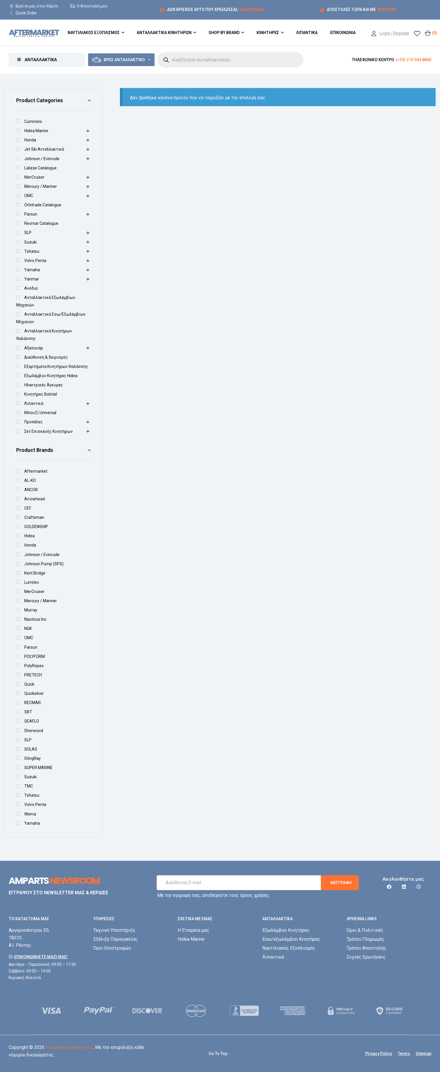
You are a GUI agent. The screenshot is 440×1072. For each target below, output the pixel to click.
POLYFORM (34, 656)
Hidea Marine (36, 130)
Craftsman (34, 517)
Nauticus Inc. (35, 619)
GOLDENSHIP (36, 526)
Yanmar (31, 279)
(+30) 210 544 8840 (413, 59)
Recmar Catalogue (41, 223)
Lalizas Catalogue (40, 168)
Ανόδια (31, 288)
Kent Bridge (34, 573)
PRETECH (33, 675)
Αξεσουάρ (33, 348)
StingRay (32, 758)
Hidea (29, 536)
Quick (29, 684)
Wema (30, 814)
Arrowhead (34, 499)
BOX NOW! (387, 9)
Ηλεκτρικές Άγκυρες (43, 385)
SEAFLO (31, 721)
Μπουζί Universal (40, 412)
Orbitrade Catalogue (42, 205)
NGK (28, 628)
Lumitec (31, 582)
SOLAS (30, 749)
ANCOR (31, 489)
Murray (30, 610)
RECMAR (32, 702)
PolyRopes (34, 665)
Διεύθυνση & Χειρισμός (46, 357)
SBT (28, 712)
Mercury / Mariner (40, 186)
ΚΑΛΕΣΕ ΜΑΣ (252, 9)
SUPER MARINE (38, 767)
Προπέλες (33, 422)
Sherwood (33, 730)
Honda (30, 140)
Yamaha (32, 269)
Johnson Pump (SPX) (44, 564)
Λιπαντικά (33, 403)
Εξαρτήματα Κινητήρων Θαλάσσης (56, 366)
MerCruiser (34, 177)
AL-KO (30, 480)
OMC (28, 195)
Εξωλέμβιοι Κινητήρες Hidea (50, 375)
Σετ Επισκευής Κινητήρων (48, 431)
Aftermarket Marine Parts (69, 1047)
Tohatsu (31, 251)
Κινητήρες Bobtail (40, 394)
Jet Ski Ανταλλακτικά (44, 149)
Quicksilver (34, 693)
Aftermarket (35, 471)
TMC (28, 786)
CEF (27, 508)
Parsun (30, 214)
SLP (27, 232)
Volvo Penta (35, 260)
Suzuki (30, 242)
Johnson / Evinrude (42, 158)
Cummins (33, 121)
